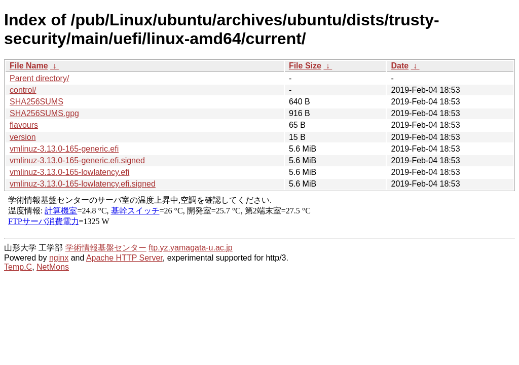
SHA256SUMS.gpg (44, 113)
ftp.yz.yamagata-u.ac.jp (190, 247)
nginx (58, 257)
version (23, 137)
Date (400, 65)
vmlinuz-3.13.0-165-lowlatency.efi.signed (83, 183)
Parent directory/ (39, 78)
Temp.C (18, 267)
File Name (29, 65)
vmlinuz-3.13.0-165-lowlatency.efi (69, 172)
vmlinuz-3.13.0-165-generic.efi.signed (77, 160)
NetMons (52, 267)
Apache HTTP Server (124, 257)
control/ (23, 90)
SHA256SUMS (36, 101)
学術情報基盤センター (105, 247)
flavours (24, 125)
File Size (305, 65)
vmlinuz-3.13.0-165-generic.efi (64, 148)
